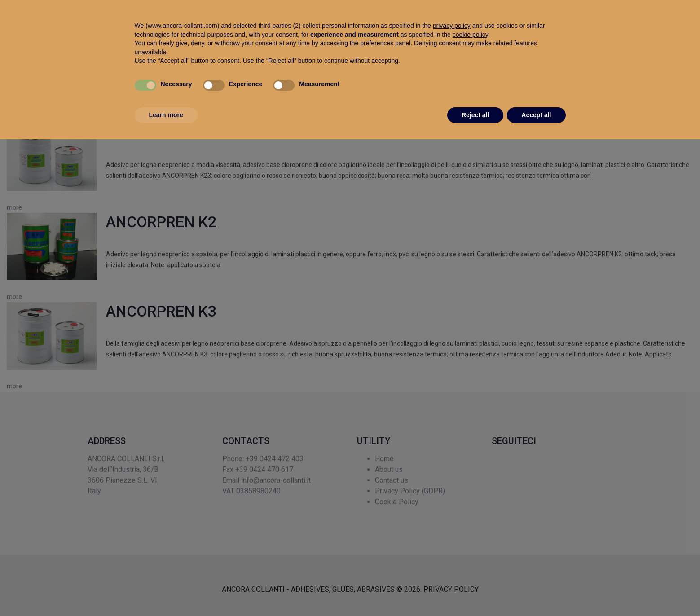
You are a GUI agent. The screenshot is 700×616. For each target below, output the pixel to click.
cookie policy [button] (470, 511)
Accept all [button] (536, 591)
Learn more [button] (166, 591)
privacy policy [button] (452, 502)
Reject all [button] (475, 591)
